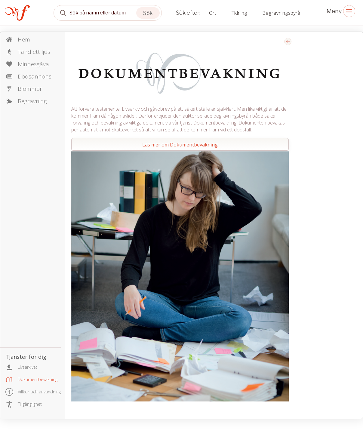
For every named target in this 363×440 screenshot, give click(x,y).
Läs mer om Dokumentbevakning (180, 144)
